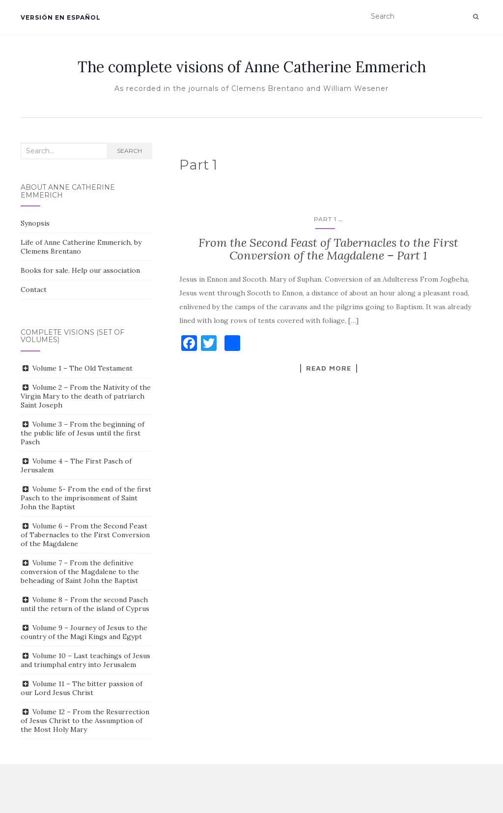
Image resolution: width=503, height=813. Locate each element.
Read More (328, 368)
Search (129, 150)
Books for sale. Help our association (80, 270)
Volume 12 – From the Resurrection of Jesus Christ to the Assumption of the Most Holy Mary (85, 720)
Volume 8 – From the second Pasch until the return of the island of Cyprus (85, 604)
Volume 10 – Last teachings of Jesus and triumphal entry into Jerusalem (85, 660)
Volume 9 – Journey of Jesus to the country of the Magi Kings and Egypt (84, 632)
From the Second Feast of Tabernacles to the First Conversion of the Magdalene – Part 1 (328, 249)
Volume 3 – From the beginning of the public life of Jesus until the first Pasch (82, 433)
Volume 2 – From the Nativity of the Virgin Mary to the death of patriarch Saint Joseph (86, 396)
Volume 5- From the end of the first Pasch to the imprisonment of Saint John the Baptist (86, 498)
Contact (34, 289)
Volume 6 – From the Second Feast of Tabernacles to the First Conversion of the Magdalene (85, 535)
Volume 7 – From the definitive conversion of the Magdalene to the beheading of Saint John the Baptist (80, 571)
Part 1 (325, 219)
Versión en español (61, 17)
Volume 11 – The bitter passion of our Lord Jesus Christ (81, 688)
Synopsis (35, 223)
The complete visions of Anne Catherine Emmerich (252, 66)
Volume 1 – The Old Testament (82, 368)
